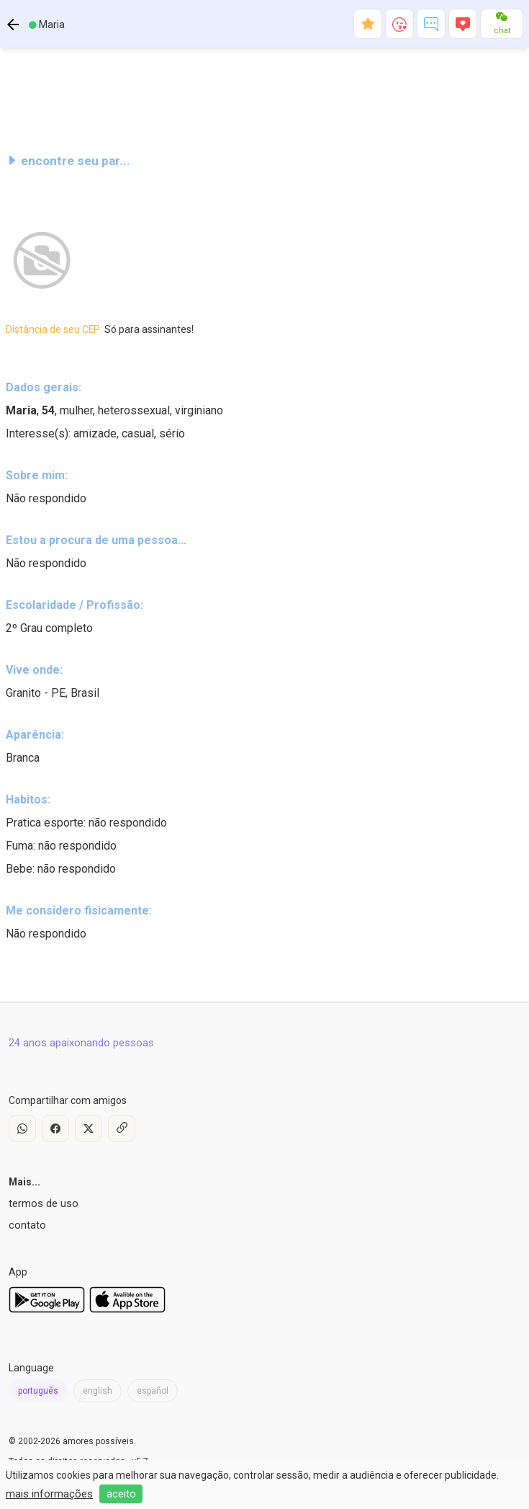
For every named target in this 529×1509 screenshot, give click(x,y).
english (97, 1391)
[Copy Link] (121, 1128)
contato (27, 1225)
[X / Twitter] (88, 1128)
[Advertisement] (264, 97)
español (152, 1391)
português (38, 1391)
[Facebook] (55, 1128)
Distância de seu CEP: (100, 329)
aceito (121, 1493)
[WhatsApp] (22, 1128)
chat (502, 30)
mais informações (49, 1493)
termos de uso (43, 1203)
